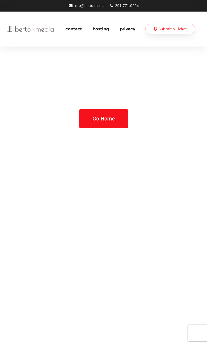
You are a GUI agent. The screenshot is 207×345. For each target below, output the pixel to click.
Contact (73, 28)
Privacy (127, 28)
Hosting (101, 28)
